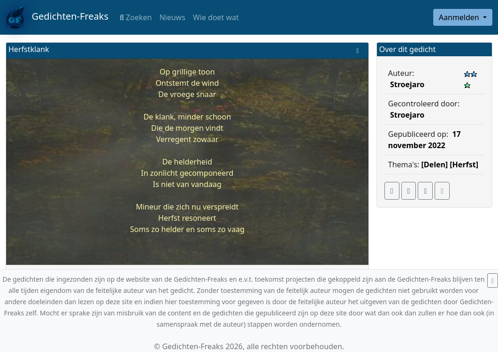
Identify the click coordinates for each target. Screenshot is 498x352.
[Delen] (434, 164)
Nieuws (172, 17)
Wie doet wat (216, 17)
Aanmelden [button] (460, 17)
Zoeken (136, 17)
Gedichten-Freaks (57, 17)
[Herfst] (464, 164)
